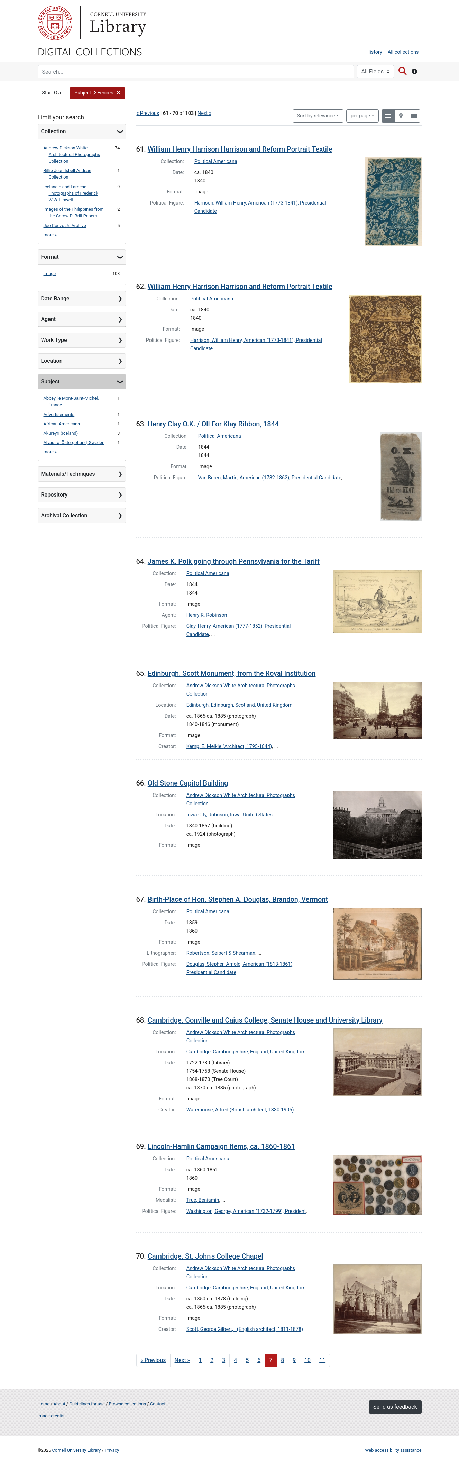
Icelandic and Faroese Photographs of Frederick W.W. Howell (71, 193)
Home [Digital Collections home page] (43, 1403)
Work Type (54, 340)
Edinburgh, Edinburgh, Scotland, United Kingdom (239, 705)
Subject (50, 381)
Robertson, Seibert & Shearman (220, 953)
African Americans (62, 423)
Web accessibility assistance (393, 1450)
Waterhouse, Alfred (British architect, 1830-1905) (240, 1110)
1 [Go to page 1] (200, 1360)
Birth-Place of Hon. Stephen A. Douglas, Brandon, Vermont (238, 899)
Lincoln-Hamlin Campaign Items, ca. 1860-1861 (221, 1146)
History (374, 52)
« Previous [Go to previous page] (153, 1360)
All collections (403, 52)
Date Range (55, 298)
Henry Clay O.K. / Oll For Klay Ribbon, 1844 (213, 424)
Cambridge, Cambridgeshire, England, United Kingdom (246, 1052)
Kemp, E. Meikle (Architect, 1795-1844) (229, 747)
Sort (316, 116)
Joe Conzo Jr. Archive (65, 225)
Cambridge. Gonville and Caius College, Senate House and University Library (265, 1020)
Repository (54, 494)
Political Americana (215, 161)
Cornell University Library (76, 1450)
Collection (53, 131)
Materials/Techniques (68, 474)
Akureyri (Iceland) (61, 433)
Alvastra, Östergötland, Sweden (74, 442)
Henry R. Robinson (206, 615)
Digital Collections (90, 51)
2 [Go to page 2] (211, 1360)
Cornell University (55, 23)
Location (52, 360)
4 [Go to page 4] (235, 1360)
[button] (97, 93)
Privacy (112, 1450)
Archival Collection (64, 515)
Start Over (53, 93)
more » (50, 234)
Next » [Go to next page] (182, 1360)
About (59, 1403)
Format (50, 257)
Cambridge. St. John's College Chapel (205, 1256)
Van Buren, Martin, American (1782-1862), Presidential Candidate (269, 478)
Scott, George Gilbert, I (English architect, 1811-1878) (244, 1329)
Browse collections (127, 1403)
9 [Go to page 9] (294, 1360)
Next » (204, 113)
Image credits (51, 1415)
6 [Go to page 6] (258, 1360)
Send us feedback (395, 1407)
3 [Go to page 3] (223, 1360)
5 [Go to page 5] (247, 1360)
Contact (158, 1403)
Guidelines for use (86, 1403)
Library (117, 23)
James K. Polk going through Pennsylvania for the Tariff (234, 561)
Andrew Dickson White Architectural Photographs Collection (72, 154)
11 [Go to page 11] (322, 1360)
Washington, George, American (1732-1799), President (246, 1211)
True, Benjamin (202, 1200)
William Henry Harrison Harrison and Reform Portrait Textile (240, 149)
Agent (48, 319)
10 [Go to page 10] (307, 1360)
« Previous (148, 113)
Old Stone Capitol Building (188, 783)
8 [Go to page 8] (282, 1360)
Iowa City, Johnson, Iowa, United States (229, 815)
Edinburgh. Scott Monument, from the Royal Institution (232, 673)
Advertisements (59, 414)
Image (50, 273)
